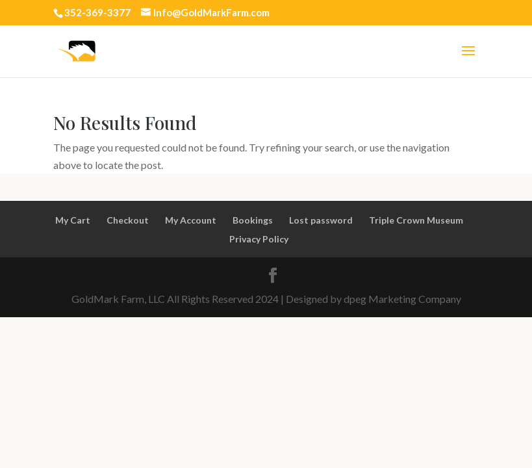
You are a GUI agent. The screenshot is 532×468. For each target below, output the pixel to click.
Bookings (253, 220)
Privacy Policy (258, 238)
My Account (190, 220)
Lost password (321, 220)
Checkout (128, 220)
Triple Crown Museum (416, 220)
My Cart (72, 220)
